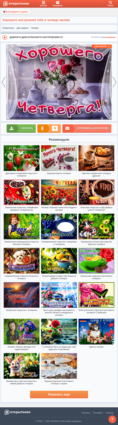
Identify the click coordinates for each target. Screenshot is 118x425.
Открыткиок (8, 28)
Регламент (98, 413)
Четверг (35, 28)
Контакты (86, 413)
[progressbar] (111, 37)
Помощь (110, 413)
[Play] (4, 37)
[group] (59, 37)
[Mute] (104, 37)
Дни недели (22, 28)
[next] (114, 82)
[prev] (4, 82)
